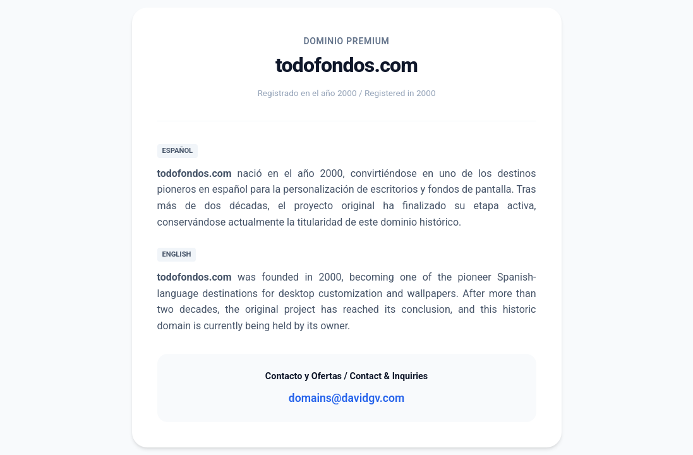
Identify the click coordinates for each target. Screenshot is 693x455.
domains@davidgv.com (346, 398)
